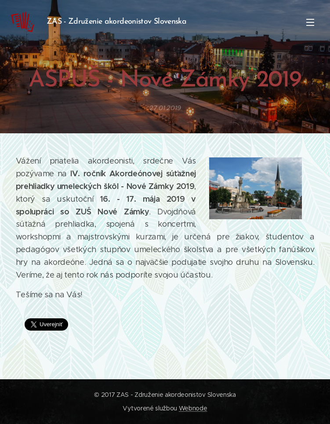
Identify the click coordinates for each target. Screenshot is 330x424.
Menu (310, 22)
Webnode (193, 408)
